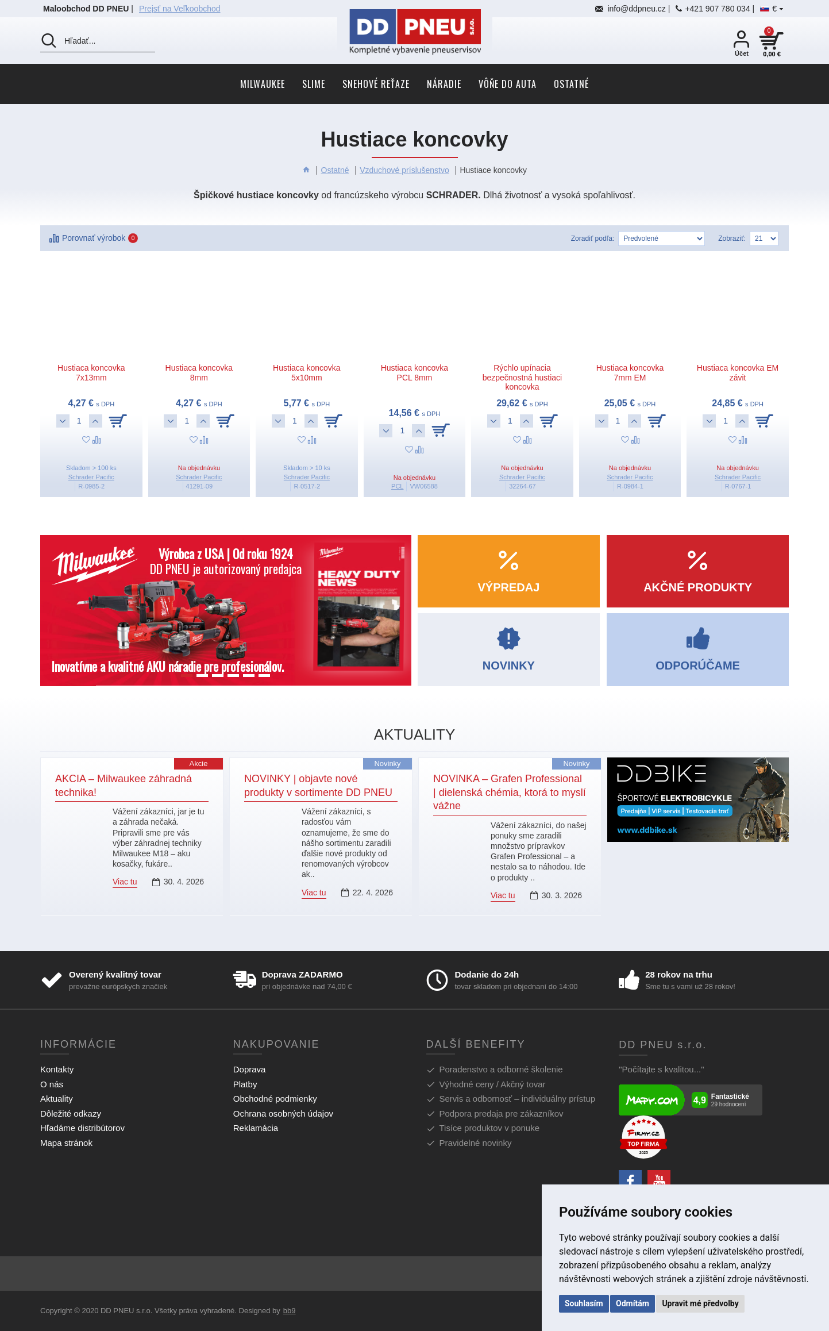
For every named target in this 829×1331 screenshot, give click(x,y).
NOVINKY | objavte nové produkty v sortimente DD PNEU (318, 785)
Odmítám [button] (632, 1303)
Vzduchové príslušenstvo (404, 170)
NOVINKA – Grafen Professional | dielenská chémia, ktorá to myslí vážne (509, 792)
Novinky (387, 763)
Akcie (199, 763)
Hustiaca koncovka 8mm (199, 372)
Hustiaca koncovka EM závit (737, 372)
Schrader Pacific (91, 477)
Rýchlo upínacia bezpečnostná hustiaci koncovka (522, 377)
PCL (397, 486)
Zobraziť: (732, 238)
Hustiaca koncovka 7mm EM (630, 372)
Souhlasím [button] (584, 1303)
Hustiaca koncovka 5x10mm (307, 372)
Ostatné (335, 170)
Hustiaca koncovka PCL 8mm (415, 372)
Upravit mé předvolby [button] (700, 1303)
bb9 (289, 1310)
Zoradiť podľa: (592, 238)
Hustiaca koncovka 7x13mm (91, 372)
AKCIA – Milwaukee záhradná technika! (123, 785)
